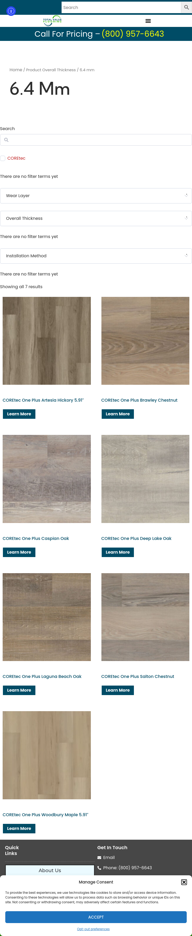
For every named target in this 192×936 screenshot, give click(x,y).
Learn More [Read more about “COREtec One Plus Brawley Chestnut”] (118, 414)
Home (16, 70)
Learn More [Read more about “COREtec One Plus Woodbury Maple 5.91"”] (19, 828)
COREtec (16, 158)
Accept (96, 917)
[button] (184, 882)
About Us (50, 870)
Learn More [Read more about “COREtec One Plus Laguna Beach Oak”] (19, 690)
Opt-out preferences (93, 929)
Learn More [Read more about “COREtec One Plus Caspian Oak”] (19, 552)
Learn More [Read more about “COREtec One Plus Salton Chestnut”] (118, 690)
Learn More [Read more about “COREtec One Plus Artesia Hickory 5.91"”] (19, 414)
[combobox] (96, 195)
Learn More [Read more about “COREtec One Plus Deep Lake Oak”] (118, 552)
